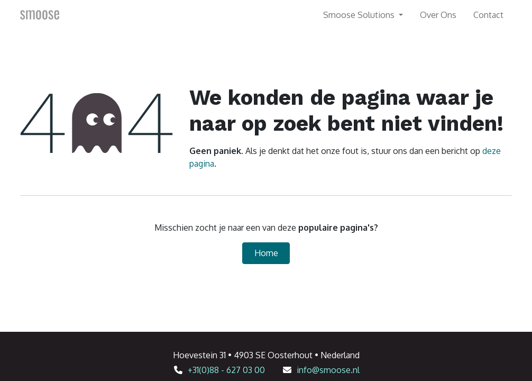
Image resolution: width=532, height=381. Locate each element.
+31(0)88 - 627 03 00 (226, 370)
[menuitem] (438, 15)
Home (266, 253)
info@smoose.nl (328, 370)
